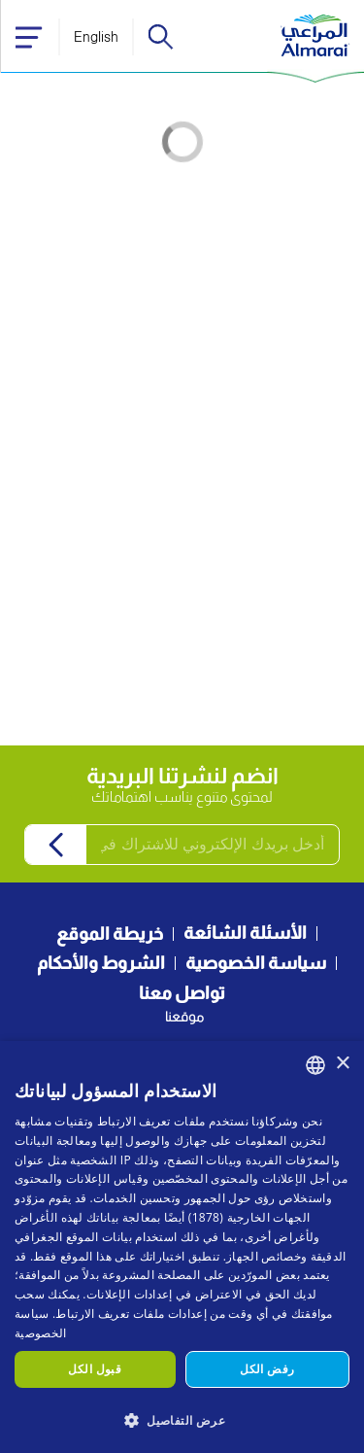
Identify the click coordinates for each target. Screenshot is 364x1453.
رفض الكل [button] (267, 1369)
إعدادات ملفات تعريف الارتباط (130, 1313)
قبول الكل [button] (94, 1369)
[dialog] (182, 1247)
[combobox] (315, 1065)
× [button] (342, 1063)
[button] (182, 1419)
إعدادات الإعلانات (129, 1294)
